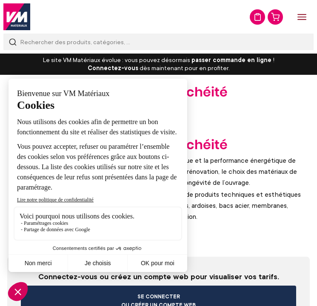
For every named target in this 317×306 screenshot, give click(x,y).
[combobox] (158, 42)
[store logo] (16, 16)
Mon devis (257, 17)
